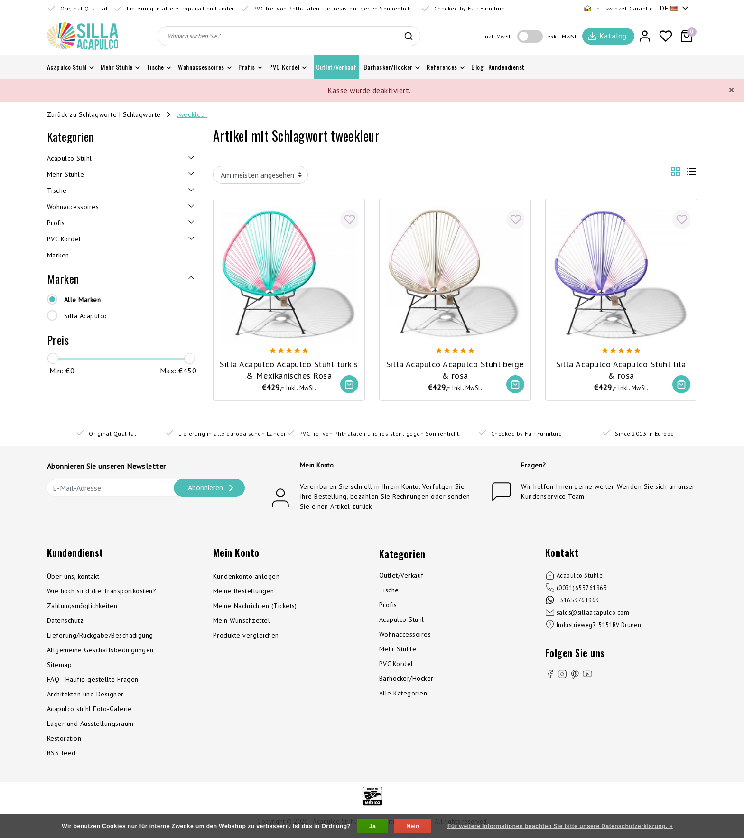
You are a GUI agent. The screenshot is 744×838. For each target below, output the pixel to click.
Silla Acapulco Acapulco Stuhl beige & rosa (455, 368)
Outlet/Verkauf (401, 576)
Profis (388, 605)
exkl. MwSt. (562, 36)
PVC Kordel (396, 664)
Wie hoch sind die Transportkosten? (101, 592)
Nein (412, 826)
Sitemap (59, 665)
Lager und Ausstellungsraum (90, 724)
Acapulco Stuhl (401, 620)
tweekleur (192, 114)
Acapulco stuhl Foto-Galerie (89, 709)
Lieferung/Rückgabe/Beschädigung (100, 636)
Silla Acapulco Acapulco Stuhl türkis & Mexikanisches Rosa (289, 368)
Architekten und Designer (85, 695)
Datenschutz (65, 621)
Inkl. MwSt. (497, 36)
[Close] (731, 90)
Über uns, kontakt (73, 577)
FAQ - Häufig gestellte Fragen (93, 680)
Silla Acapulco (85, 316)
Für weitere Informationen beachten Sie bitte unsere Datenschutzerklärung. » (560, 826)
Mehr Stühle (397, 650)
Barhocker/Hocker (406, 679)
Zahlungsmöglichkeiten (82, 606)
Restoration (64, 739)
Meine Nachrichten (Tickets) (255, 606)
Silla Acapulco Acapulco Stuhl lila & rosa (621, 368)
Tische (389, 591)
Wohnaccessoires (405, 635)
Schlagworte (142, 114)
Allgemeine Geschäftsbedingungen (100, 651)
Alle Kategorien (403, 694)
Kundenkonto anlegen (246, 577)
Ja (372, 826)
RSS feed (61, 754)
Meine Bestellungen (243, 592)
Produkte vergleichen (246, 636)
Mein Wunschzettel (241, 621)
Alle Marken (82, 299)
